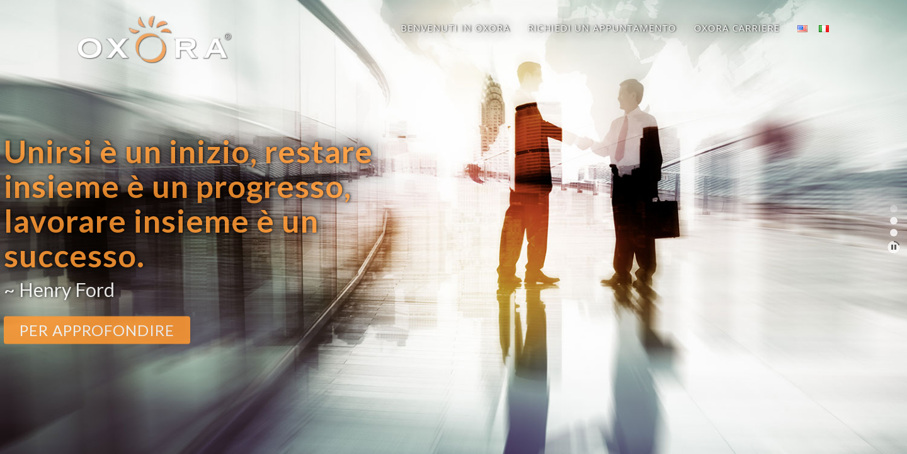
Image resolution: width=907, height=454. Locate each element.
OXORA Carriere (737, 27)
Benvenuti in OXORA (455, 27)
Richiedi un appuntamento (602, 27)
